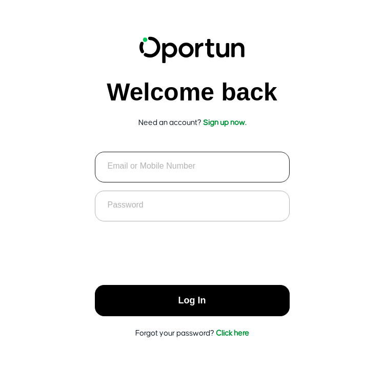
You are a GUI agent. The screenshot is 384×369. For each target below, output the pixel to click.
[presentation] (192, 250)
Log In (192, 300)
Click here (232, 333)
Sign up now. (224, 123)
